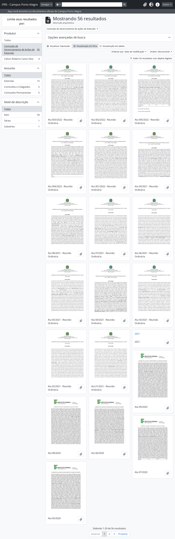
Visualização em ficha (85, 46)
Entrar (166, 4)
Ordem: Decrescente (160, 51)
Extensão (22, 81)
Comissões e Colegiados (22, 87)
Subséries (22, 127)
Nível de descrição (16, 102)
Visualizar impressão (58, 46)
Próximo (123, 534)
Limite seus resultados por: (22, 21)
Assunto (9, 68)
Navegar (45, 4)
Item (22, 115)
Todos (7, 40)
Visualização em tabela (112, 46)
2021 (137, 333)
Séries (22, 121)
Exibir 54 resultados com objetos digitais (151, 58)
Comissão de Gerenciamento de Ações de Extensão (22, 50)
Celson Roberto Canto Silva (22, 59)
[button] (145, 4)
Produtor (10, 33)
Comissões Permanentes (22, 93)
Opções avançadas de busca (66, 37)
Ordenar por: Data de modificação (128, 51)
